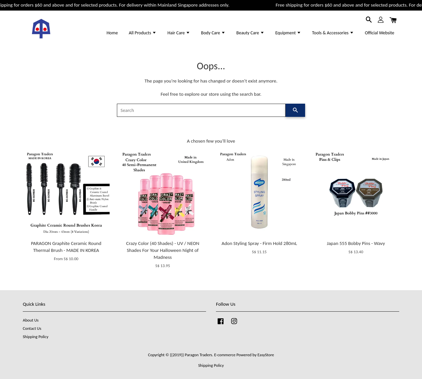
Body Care (213, 33)
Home (112, 33)
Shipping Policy (35, 336)
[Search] (201, 110)
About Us (31, 320)
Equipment (288, 33)
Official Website (379, 33)
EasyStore (266, 354)
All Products (143, 33)
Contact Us (32, 328)
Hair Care (178, 33)
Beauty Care (250, 33)
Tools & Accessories (333, 33)
